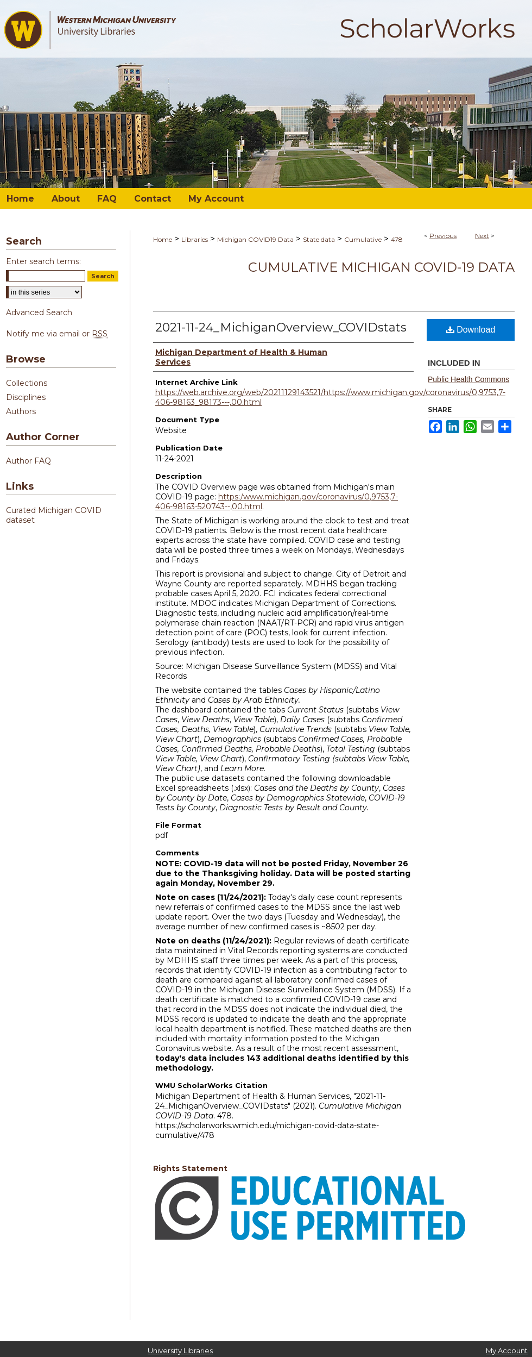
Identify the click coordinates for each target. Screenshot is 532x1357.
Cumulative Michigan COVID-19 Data (381, 267)
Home (162, 239)
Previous (443, 236)
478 (397, 239)
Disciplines (26, 397)
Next (482, 236)
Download (471, 329)
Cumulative (363, 239)
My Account (507, 1350)
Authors (21, 411)
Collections (26, 383)
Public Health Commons (468, 379)
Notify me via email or (56, 334)
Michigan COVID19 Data (255, 239)
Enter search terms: (43, 261)
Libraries (194, 239)
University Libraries (180, 1350)
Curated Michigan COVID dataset (54, 515)
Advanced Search (39, 312)
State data (319, 239)
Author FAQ (28, 461)
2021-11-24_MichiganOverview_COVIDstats (281, 327)
